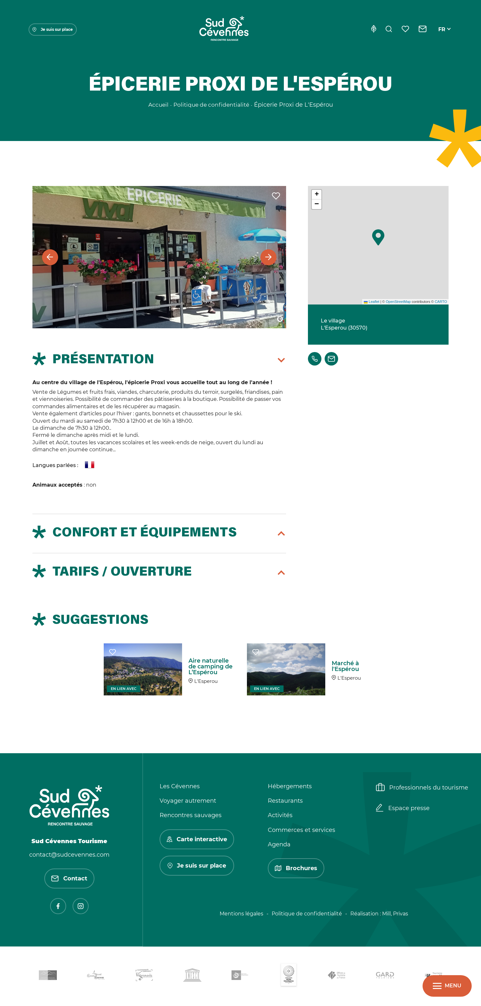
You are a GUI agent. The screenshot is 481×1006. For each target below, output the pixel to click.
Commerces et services (301, 830)
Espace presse (403, 808)
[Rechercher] (389, 29)
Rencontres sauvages (191, 815)
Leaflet (371, 302)
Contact (69, 878)
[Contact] (423, 29)
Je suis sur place (52, 29)
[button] (378, 237)
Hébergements (290, 786)
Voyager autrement (188, 800)
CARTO (441, 302)
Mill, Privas (395, 914)
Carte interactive (197, 839)
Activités (280, 815)
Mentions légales (241, 914)
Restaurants (285, 800)
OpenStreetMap (398, 302)
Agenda (279, 844)
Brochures (296, 868)
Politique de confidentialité (307, 914)
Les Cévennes (180, 786)
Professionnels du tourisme (422, 787)
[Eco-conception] (373, 29)
